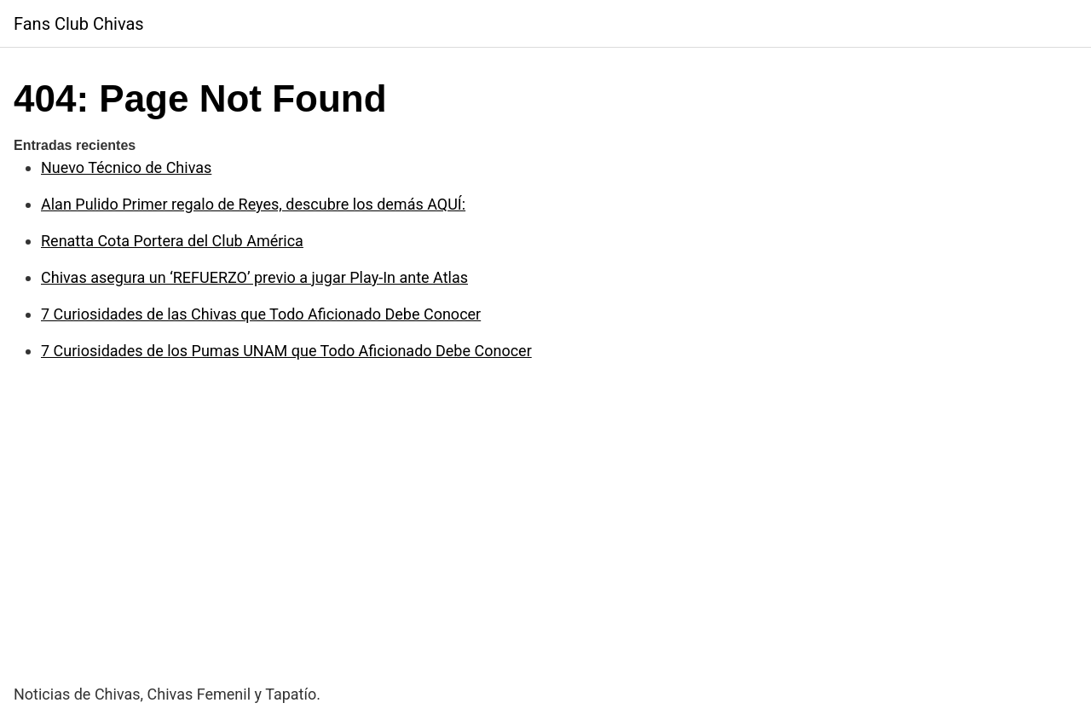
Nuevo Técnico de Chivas (126, 167)
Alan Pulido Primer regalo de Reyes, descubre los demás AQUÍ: (253, 204)
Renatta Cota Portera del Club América (172, 241)
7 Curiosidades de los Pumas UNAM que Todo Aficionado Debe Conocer (286, 351)
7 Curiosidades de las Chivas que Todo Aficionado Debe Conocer (261, 314)
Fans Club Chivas (79, 23)
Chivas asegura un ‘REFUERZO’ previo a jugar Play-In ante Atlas (254, 277)
